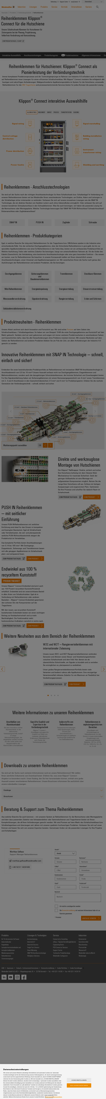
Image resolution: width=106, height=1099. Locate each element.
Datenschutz (57, 1097)
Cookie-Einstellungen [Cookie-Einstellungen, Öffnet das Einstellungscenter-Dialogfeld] (79, 1080)
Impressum (49, 1097)
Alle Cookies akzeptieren (79, 1085)
